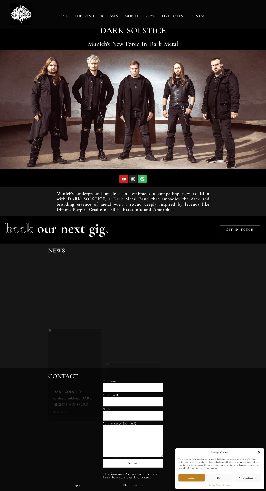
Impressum (227, 485)
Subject (133, 413)
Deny (219, 477)
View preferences (247, 477)
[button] (259, 452)
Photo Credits (133, 485)
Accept (191, 477)
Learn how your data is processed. (127, 477)
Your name (133, 384)
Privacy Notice (215, 485)
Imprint (77, 485)
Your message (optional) (133, 440)
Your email (133, 399)
